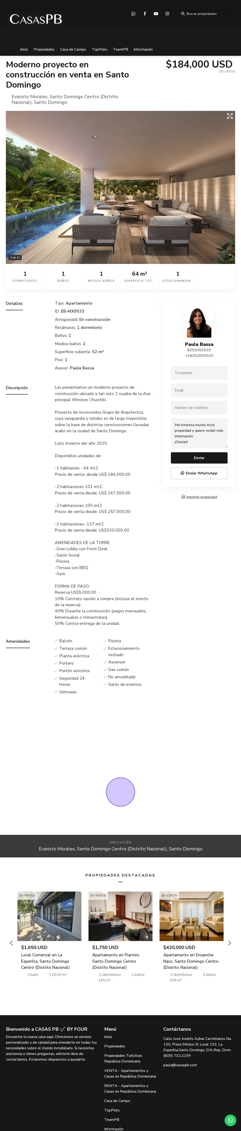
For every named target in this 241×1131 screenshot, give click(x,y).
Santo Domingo (50, 102)
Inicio (24, 49)
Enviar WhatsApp (199, 473)
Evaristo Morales (30, 96)
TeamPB (120, 49)
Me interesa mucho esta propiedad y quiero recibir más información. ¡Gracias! (199, 433)
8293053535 (199, 350)
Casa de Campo (73, 49)
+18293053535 (199, 355)
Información (143, 49)
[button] (11, 943)
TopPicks (99, 49)
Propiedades (44, 49)
